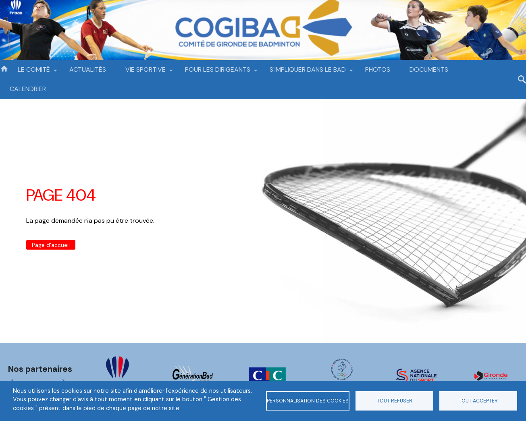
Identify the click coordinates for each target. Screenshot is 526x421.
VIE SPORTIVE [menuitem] (145, 72)
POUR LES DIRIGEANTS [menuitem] (217, 72)
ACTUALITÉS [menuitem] (87, 69)
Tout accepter (478, 401)
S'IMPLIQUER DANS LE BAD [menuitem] (308, 72)
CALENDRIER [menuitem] (28, 89)
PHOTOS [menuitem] (377, 69)
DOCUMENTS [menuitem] (429, 69)
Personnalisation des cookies (308, 401)
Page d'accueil (51, 245)
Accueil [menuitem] (4, 68)
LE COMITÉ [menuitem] (34, 72)
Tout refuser (394, 401)
